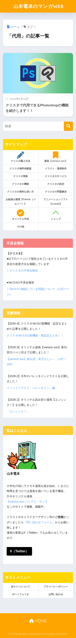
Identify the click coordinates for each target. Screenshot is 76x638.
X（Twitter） (19, 551)
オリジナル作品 (20, 214)
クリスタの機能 (20, 183)
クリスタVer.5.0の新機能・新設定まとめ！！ (35, 335)
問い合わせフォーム (39, 522)
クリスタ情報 (20, 176)
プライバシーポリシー (56, 586)
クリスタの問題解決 (56, 191)
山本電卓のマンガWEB (38, 6)
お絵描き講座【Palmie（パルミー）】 (20, 201)
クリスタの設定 (55, 183)
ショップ (56, 214)
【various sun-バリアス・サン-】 (28, 501)
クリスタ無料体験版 (20, 168)
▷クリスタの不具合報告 (22, 270)
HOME (38, 620)
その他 (20, 226)
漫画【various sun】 (56, 156)
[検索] (68, 126)
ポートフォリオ (20, 594)
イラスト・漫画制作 (56, 168)
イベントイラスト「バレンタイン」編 (31, 387)
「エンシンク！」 (18, 411)
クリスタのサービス (56, 176)
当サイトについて (20, 586)
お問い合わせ (55, 594)
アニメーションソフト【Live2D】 (56, 201)
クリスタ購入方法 (20, 156)
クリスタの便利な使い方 (20, 191)
